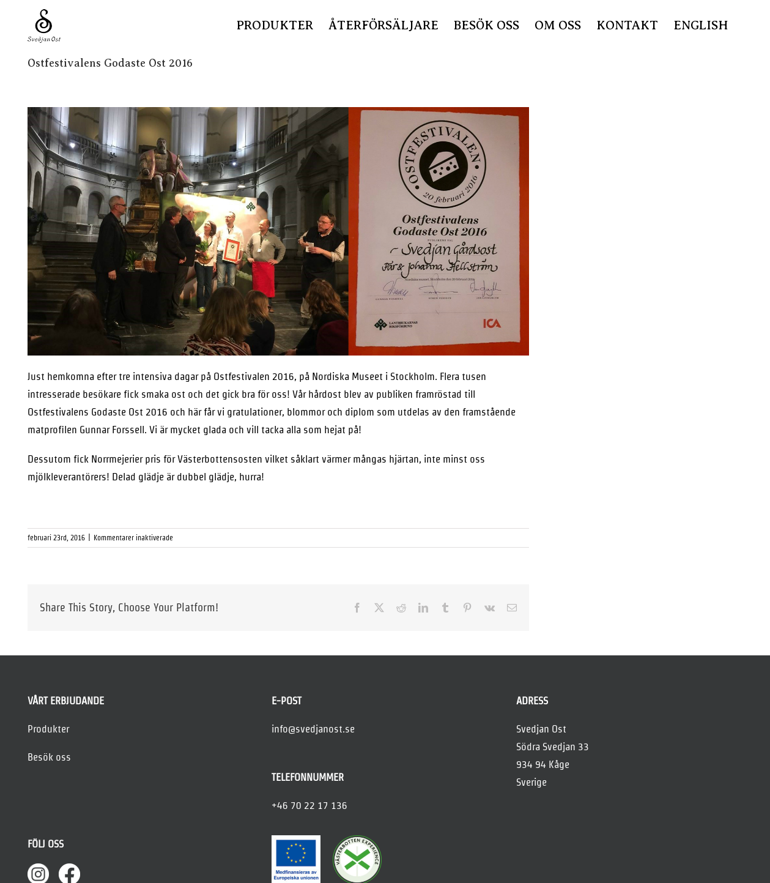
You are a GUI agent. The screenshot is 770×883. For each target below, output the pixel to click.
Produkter (48, 728)
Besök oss (49, 756)
